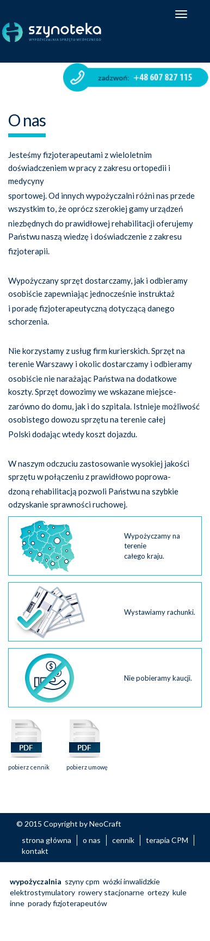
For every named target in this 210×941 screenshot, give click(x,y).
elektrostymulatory (42, 892)
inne (17, 903)
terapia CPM (167, 840)
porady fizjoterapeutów (67, 903)
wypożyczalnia (35, 881)
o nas (92, 840)
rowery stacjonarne (111, 892)
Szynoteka (64, 32)
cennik (123, 840)
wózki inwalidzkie (131, 881)
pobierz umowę (87, 763)
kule (179, 892)
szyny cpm (82, 881)
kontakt (35, 851)
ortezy (158, 892)
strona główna (46, 840)
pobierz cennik (29, 763)
